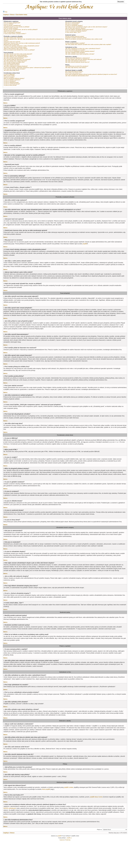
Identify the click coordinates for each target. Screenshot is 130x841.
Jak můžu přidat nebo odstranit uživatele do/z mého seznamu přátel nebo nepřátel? (88, 44)
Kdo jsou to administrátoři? (72, 22)
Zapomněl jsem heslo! (10, 31)
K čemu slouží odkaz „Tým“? (73, 32)
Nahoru (5, 103)
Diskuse (12, 832)
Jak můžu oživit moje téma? (11, 70)
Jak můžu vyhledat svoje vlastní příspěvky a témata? (79, 54)
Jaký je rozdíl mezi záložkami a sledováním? (77, 58)
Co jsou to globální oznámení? (12, 79)
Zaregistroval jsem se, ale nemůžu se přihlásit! (16, 26)
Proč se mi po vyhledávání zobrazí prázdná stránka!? (80, 51)
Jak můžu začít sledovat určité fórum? (75, 60)
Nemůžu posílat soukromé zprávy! (74, 36)
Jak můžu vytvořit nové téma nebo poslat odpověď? (18, 54)
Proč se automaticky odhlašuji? (12, 32)
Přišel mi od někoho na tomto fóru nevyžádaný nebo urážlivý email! (83, 39)
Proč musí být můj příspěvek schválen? (14, 69)
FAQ (5, 12)
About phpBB (46, 789)
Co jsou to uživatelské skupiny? (74, 25)
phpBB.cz (69, 838)
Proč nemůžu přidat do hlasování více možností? (17, 59)
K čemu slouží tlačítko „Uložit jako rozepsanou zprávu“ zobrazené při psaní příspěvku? (27, 67)
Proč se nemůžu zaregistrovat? (12, 25)
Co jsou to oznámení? (10, 81)
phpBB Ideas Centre (96, 797)
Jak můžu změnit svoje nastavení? (13, 37)
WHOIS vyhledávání (10, 808)
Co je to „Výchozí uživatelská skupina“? (76, 31)
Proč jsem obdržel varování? (11, 64)
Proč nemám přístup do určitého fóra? (14, 62)
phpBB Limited (68, 787)
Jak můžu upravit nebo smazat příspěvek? (15, 55)
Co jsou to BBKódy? (9, 74)
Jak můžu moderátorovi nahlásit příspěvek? (16, 66)
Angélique (6, 832)
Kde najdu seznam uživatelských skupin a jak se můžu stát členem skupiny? (86, 26)
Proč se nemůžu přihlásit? (11, 28)
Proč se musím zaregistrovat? (12, 22)
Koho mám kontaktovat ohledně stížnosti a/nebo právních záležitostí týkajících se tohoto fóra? (91, 74)
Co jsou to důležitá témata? (11, 82)
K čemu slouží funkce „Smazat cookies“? (15, 33)
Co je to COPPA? (8, 24)
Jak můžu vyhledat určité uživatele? (75, 52)
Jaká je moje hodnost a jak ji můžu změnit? (15, 48)
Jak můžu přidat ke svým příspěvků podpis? (16, 56)
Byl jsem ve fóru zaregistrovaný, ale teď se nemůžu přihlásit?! (21, 29)
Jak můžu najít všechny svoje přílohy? (75, 67)
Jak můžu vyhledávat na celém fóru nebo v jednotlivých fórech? (82, 48)
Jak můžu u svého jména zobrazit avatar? (15, 47)
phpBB (85, 244)
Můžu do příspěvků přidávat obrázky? (14, 78)
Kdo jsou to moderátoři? (72, 24)
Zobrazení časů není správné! (12, 41)
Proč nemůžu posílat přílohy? (12, 63)
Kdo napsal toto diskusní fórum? (74, 71)
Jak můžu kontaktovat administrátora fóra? (77, 75)
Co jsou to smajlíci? (9, 77)
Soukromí (62, 840)
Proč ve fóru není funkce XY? (73, 73)
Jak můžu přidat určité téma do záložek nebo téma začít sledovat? (83, 59)
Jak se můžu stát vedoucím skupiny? (75, 28)
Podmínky (67, 840)
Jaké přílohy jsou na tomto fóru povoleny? (76, 66)
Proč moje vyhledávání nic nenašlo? (75, 50)
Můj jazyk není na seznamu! (11, 44)
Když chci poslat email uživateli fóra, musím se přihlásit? (19, 50)
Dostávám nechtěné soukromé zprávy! (76, 37)
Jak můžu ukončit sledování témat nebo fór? (77, 62)
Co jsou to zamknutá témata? (12, 83)
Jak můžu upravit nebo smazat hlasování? (15, 60)
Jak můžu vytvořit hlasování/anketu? (14, 58)
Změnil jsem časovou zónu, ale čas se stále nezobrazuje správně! (22, 43)
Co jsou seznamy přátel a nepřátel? (75, 43)
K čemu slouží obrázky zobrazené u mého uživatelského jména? (21, 45)
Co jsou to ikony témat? (10, 85)
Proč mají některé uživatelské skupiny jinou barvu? (79, 29)
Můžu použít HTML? (9, 75)
